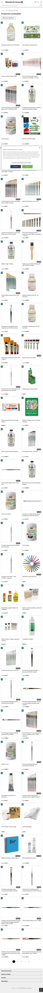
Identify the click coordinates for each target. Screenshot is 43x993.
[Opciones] (41, 990)
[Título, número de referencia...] (20, 5)
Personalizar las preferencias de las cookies (21, 162)
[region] (21, 158)
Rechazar (16, 166)
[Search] (41, 5)
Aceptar (27, 166)
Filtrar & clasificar (8, 18)
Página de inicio (4, 10)
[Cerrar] (39, 147)
